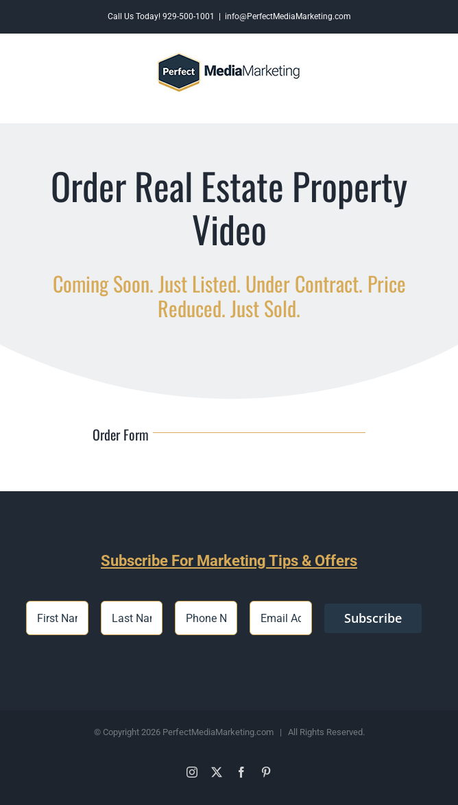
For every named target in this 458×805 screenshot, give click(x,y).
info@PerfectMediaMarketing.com (288, 16)
